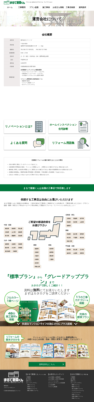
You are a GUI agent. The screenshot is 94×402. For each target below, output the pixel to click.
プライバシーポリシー (9, 387)
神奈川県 (69, 241)
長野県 (82, 253)
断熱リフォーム (75, 386)
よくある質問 (51, 384)
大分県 (14, 247)
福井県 (69, 253)
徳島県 (20, 232)
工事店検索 (70, 7)
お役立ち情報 (58, 7)
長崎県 (20, 244)
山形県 (82, 222)
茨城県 (69, 234)
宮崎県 (20, 247)
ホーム (10, 7)
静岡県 (51, 252)
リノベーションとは (53, 381)
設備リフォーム (31, 386)
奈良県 (37, 263)
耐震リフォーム (75, 384)
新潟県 (69, 249)
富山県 (75, 249)
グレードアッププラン (31, 382)
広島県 (7, 232)
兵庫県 (37, 259)
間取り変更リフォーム (32, 390)
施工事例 (46, 7)
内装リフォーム (31, 384)
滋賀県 (37, 248)
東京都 (82, 237)
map (42, 46)
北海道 (69, 218)
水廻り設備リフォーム (77, 396)
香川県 (7, 235)
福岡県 (7, 244)
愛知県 (51, 256)
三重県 (51, 259)
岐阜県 (51, 248)
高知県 (20, 235)
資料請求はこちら (47, 364)
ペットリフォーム (76, 392)
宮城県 (69, 222)
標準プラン (29, 381)
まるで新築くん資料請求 (54, 377)
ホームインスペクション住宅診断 (56, 382)
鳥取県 (7, 228)
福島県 (69, 225)
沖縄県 (15, 251)
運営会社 (6, 385)
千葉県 (75, 237)
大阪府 (37, 256)
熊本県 (7, 247)
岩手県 (82, 218)
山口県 (14, 232)
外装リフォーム (75, 394)
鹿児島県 (7, 251)
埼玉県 (69, 237)
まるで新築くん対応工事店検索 (56, 379)
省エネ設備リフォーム (77, 388)
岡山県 (20, 228)
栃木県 (75, 234)
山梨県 (75, 253)
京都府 (37, 252)
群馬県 (82, 234)
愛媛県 (14, 235)
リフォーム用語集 (52, 386)
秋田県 (75, 222)
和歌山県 (37, 266)
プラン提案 (34, 7)
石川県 (82, 249)
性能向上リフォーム (32, 388)
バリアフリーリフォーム (78, 390)
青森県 (75, 218)
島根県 (14, 228)
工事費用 (22, 7)
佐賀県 (14, 244)
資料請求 (82, 7)
